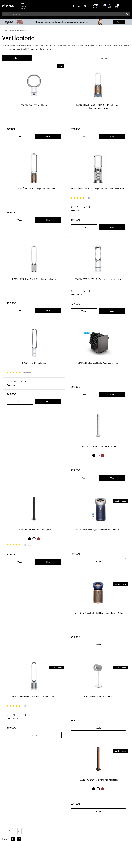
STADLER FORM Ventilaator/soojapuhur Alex (98, 362)
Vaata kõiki (75, 210)
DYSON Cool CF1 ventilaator (34, 105)
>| (19, 830)
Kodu (12, 30)
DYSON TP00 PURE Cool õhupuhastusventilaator (34, 696)
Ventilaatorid (21, 30)
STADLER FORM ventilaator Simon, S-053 (98, 696)
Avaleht (5, 30)
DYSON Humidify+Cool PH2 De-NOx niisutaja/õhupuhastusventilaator (98, 107)
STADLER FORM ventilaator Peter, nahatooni (98, 779)
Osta (48, 136)
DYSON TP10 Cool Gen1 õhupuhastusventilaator (34, 278)
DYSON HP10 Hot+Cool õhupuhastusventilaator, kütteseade (98, 188)
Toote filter (17, 57)
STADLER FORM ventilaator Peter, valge (98, 446)
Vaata (19, 136)
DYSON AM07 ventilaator (34, 362)
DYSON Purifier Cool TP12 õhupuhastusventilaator (34, 188)
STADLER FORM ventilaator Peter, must (34, 529)
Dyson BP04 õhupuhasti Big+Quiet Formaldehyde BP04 (98, 612)
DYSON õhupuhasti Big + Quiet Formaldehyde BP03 (98, 529)
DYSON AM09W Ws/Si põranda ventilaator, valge (98, 278)
